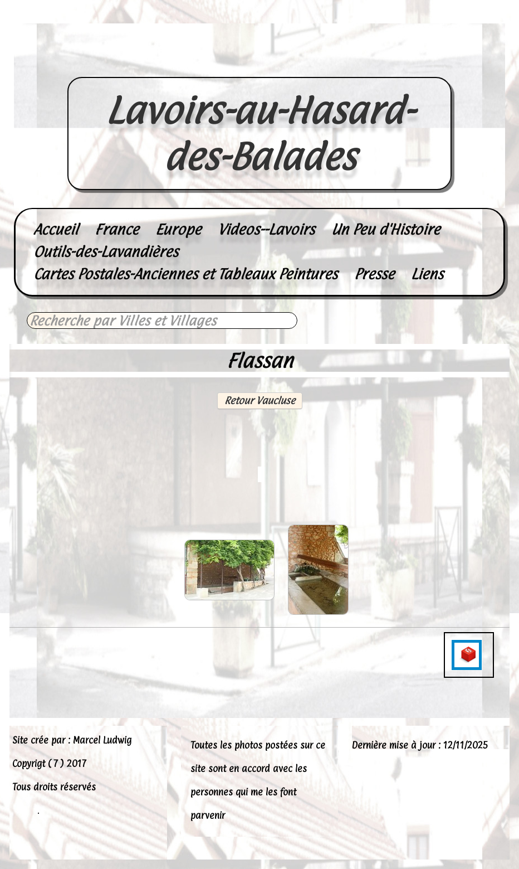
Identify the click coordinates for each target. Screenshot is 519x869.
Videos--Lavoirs (266, 229)
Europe (178, 229)
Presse (374, 274)
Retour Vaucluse (259, 400)
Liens (427, 274)
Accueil (55, 229)
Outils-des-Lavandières (105, 251)
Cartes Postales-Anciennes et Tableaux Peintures (185, 274)
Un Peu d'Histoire (385, 229)
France (117, 229)
